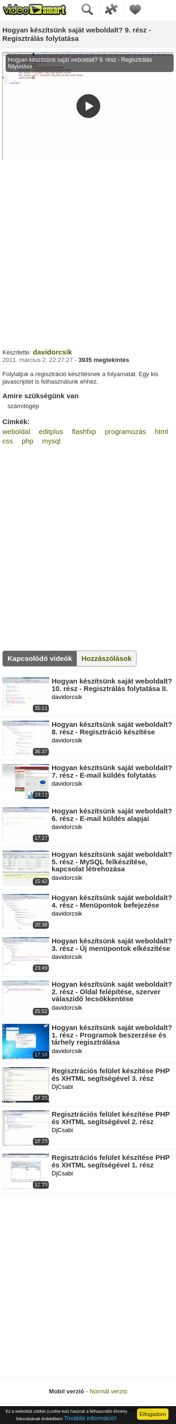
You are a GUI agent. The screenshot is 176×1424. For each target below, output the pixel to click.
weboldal (16, 431)
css (7, 441)
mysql (51, 441)
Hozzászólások (107, 658)
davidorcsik (52, 352)
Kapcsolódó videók (40, 658)
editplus (51, 431)
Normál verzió (108, 1391)
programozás (125, 431)
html (161, 431)
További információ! (90, 1418)
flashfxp (84, 431)
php (27, 441)
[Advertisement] (88, 253)
